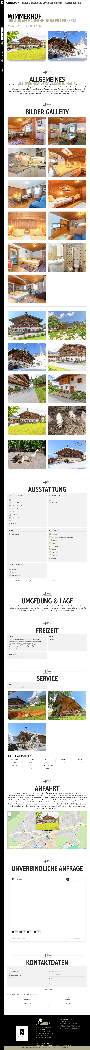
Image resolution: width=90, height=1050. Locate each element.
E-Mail (52, 978)
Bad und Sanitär (54, 495)
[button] (26, 45)
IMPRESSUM (45, 1044)
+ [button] (9, 813)
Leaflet (85, 848)
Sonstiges (12, 654)
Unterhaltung (54, 530)
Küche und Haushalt (16, 495)
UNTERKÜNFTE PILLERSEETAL (43, 1027)
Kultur (51, 636)
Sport (11, 636)
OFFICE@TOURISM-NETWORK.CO (70, 1027)
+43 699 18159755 (55, 975)
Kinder (11, 530)
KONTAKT (38, 1044)
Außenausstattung (15, 565)
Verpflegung (13, 684)
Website (51, 984)
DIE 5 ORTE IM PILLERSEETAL (43, 1037)
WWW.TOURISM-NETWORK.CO (69, 1029)
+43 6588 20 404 (71, 1025)
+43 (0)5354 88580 (56, 971)
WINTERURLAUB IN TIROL (42, 1035)
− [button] (9, 815)
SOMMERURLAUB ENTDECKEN (44, 1033)
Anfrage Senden (2, 34)
